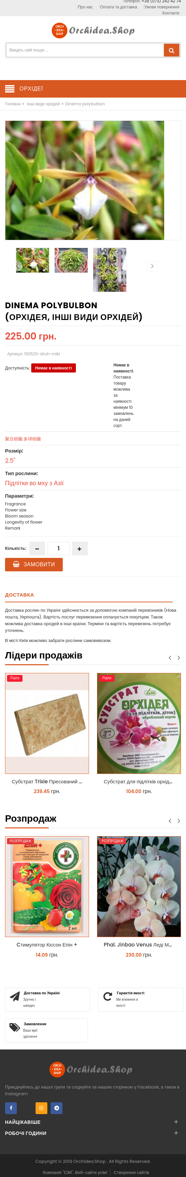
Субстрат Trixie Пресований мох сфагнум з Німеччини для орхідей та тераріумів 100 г (49, 781)
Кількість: (15, 548)
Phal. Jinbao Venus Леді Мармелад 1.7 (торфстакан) (141, 944)
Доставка (19, 594)
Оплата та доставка (118, 7)
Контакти (170, 13)
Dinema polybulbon (85, 104)
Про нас (85, 7)
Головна (12, 104)
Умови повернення (161, 7)
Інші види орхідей (43, 104)
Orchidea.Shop (90, 1161)
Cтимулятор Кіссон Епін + (47, 944)
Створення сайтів (131, 1172)
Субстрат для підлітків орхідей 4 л (141, 781)
